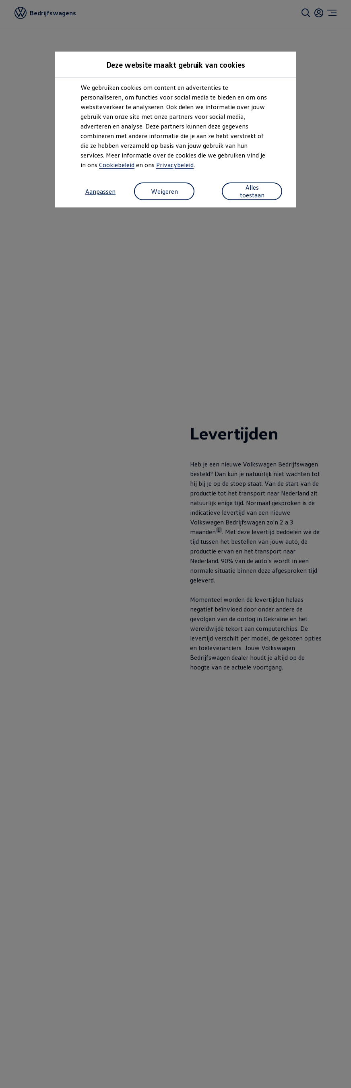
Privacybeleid (175, 165)
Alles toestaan (252, 191)
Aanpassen (100, 191)
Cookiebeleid (116, 165)
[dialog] (175, 544)
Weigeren (164, 191)
